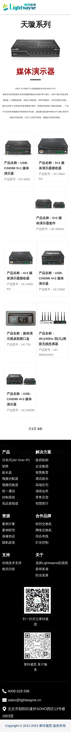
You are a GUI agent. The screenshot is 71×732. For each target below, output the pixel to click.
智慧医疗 (42, 503)
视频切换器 (10, 485)
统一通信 (8, 491)
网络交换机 (44, 530)
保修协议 (8, 536)
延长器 (7, 472)
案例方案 (8, 524)
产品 (6, 452)
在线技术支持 (12, 563)
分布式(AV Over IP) (16, 460)
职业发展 (42, 575)
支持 (6, 555)
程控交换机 (44, 524)
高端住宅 (42, 485)
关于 (39, 555)
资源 (6, 516)
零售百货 (42, 497)
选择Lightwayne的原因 (52, 563)
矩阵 (5, 466)
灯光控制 (42, 542)
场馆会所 (42, 491)
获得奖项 (42, 569)
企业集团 (42, 466)
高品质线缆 (10, 503)
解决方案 (43, 452)
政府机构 (42, 460)
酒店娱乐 (42, 478)
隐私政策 (8, 542)
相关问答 (8, 569)
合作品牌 (43, 516)
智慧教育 (42, 472)
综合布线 (42, 536)
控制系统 (8, 497)
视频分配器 (10, 478)
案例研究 (8, 530)
